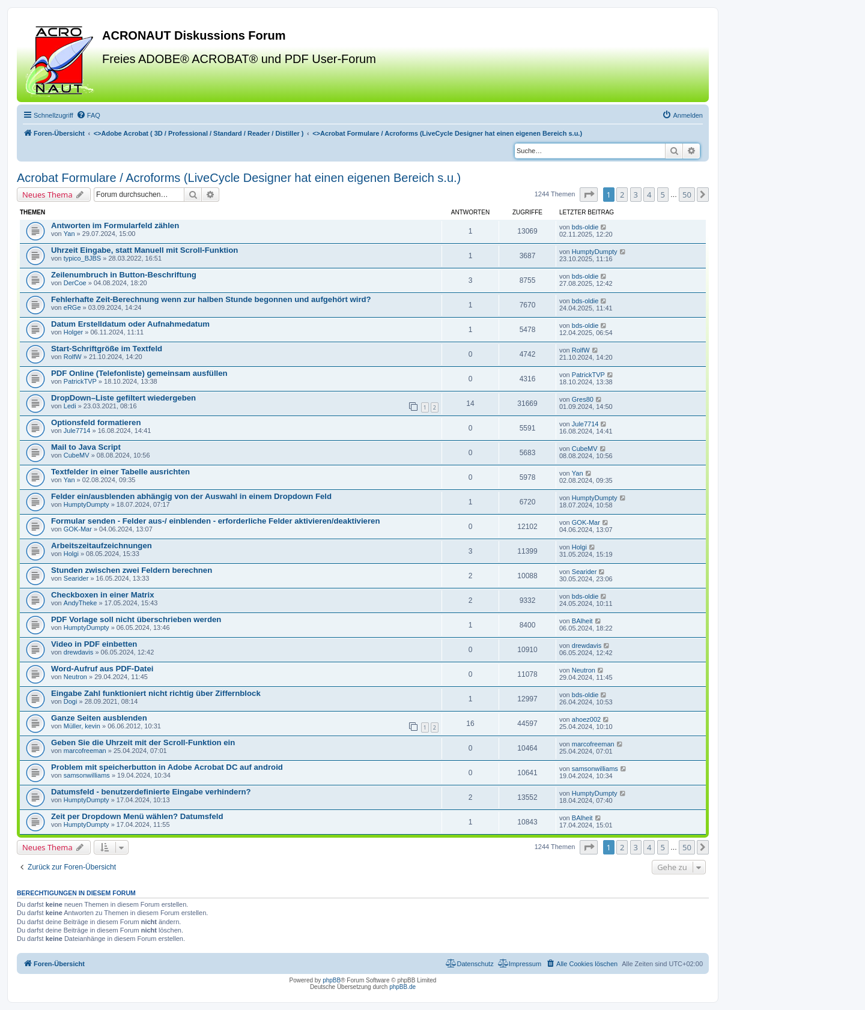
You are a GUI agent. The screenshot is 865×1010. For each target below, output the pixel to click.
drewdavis (79, 652)
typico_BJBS (82, 258)
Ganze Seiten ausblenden (99, 717)
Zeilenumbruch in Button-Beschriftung (123, 274)
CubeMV (77, 455)
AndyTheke (80, 602)
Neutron (75, 676)
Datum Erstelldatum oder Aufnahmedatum (130, 323)
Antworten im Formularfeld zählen (115, 225)
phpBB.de (402, 987)
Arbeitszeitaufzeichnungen (101, 545)
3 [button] (636, 194)
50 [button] (686, 194)
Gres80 (582, 399)
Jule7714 (77, 430)
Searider (76, 578)
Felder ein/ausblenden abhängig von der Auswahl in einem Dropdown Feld (191, 496)
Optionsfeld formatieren (96, 422)
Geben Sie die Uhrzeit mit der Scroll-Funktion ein (143, 742)
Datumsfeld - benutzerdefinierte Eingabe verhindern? (151, 791)
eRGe (72, 307)
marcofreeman (85, 750)
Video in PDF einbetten (94, 644)
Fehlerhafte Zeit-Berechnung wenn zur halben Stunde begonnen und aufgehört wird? (211, 299)
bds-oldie (585, 227)
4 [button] (649, 194)
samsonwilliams (87, 775)
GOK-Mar (78, 529)
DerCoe (75, 282)
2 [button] (622, 194)
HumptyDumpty (595, 251)
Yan (69, 233)
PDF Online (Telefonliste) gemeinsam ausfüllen (139, 373)
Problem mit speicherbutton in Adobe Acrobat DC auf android (167, 767)
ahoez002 (586, 719)
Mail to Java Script (86, 447)
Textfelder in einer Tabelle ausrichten (120, 471)
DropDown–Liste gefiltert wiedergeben (123, 397)
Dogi (70, 701)
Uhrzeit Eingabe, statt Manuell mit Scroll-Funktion (144, 250)
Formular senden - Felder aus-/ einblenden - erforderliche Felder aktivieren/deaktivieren (215, 520)
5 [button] (663, 194)
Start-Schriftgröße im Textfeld (106, 348)
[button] (589, 194)
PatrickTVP (80, 381)
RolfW (73, 356)
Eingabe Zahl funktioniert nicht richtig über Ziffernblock (156, 693)
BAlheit (582, 620)
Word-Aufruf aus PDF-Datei (102, 668)
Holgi (71, 553)
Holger (73, 332)
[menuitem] (88, 115)
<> (199, 133)
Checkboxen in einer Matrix (102, 594)
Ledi (70, 406)
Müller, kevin (82, 726)
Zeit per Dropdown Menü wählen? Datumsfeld (137, 816)
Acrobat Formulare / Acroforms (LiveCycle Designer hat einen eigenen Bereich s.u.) (239, 177)
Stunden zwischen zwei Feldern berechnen (131, 570)
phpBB (332, 980)
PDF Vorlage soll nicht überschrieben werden (136, 619)
